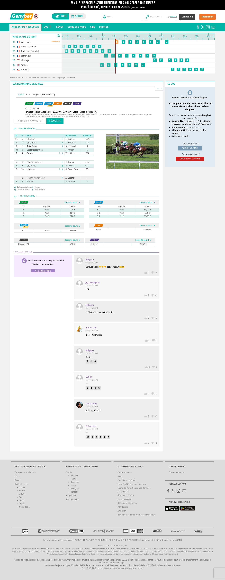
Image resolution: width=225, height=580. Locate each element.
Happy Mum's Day (34, 178)
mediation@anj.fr (104, 568)
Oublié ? (173, 17)
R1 (158, 89)
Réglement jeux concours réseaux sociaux (136, 515)
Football (74, 476)
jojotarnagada (92, 282)
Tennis (73, 479)
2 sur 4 (22, 494)
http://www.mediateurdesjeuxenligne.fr (128, 568)
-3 (156, 273)
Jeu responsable (124, 499)
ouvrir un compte (190, 159)
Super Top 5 (24, 507)
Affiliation (121, 511)
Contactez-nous (124, 472)
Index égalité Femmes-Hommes (131, 484)
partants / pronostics (30, 121)
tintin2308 (91, 403)
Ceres (29, 153)
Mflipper (90, 259)
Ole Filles (30, 166)
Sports (69, 472)
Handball (74, 492)
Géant (17, 480)
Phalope (30, 139)
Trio (21, 497)
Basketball (75, 482)
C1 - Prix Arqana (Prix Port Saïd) (62, 78)
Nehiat (29, 182)
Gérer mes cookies (125, 495)
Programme (71, 496)
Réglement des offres (127, 503)
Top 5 (21, 504)
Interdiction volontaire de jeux (112, 546)
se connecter (190, 148)
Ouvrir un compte (176, 472)
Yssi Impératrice (33, 150)
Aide (119, 476)
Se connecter (43, 271)
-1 (156, 295)
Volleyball (75, 489)
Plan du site (122, 507)
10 (201, 69)
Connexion (187, 17)
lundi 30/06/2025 (18, 78)
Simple (22, 488)
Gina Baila (31, 143)
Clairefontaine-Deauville (37, 78)
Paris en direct (72, 500)
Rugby (73, 486)
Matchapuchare (33, 162)
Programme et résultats (25, 472)
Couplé (22, 491)
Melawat (30, 169)
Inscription (207, 17)
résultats (55, 121)
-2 (156, 416)
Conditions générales (126, 480)
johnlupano (91, 328)
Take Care (31, 146)
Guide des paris (21, 484)
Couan (89, 377)
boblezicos (91, 426)
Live (17, 476)
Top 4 (21, 501)
